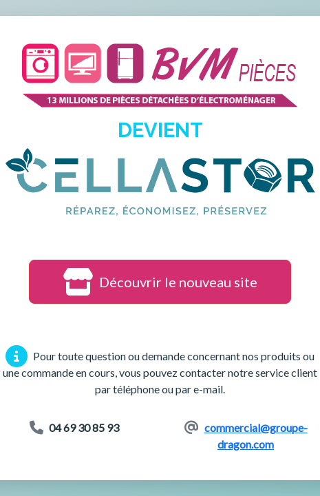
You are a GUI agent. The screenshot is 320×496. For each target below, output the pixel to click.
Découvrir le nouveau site (160, 281)
